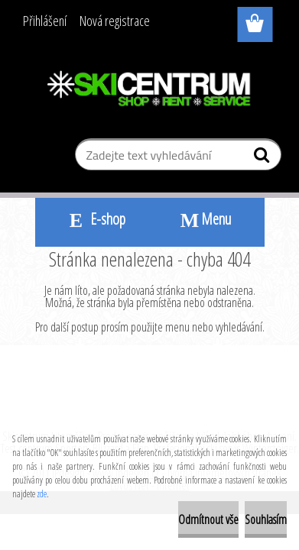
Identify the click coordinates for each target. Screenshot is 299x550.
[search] (263, 158)
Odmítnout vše (208, 519)
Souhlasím (266, 519)
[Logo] (149, 89)
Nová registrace (115, 20)
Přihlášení (45, 20)
